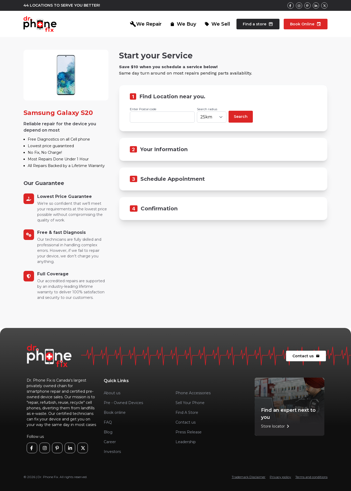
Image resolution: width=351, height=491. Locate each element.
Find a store (258, 24)
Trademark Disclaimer (248, 477)
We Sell (217, 24)
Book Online (305, 24)
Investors (112, 451)
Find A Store (187, 412)
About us (112, 393)
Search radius (207, 109)
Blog (108, 432)
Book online (115, 412)
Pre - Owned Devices (123, 402)
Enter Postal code (143, 109)
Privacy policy (280, 477)
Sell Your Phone (190, 402)
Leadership (186, 441)
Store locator (276, 426)
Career (110, 441)
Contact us (306, 356)
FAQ (108, 422)
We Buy (183, 24)
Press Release (189, 432)
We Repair (146, 24)
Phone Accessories (193, 393)
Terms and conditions (311, 477)
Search (241, 116)
